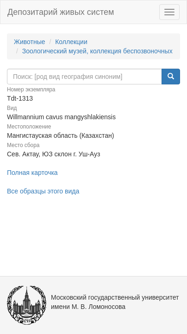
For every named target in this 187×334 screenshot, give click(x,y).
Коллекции (71, 41)
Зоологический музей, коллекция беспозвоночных (97, 51)
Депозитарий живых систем (60, 12)
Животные (29, 41)
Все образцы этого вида (43, 191)
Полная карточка (32, 172)
